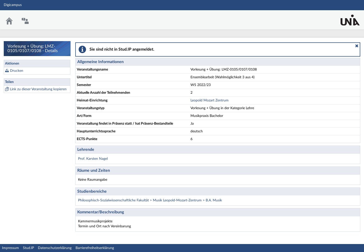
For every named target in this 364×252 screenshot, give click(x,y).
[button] (357, 46)
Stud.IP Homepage (345, 17)
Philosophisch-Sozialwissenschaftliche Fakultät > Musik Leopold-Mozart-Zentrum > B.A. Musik (150, 200)
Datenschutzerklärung (55, 248)
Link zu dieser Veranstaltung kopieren (38, 89)
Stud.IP (28, 248)
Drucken (16, 71)
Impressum (10, 248)
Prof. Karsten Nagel (93, 159)
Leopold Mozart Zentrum (209, 100)
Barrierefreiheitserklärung (95, 248)
